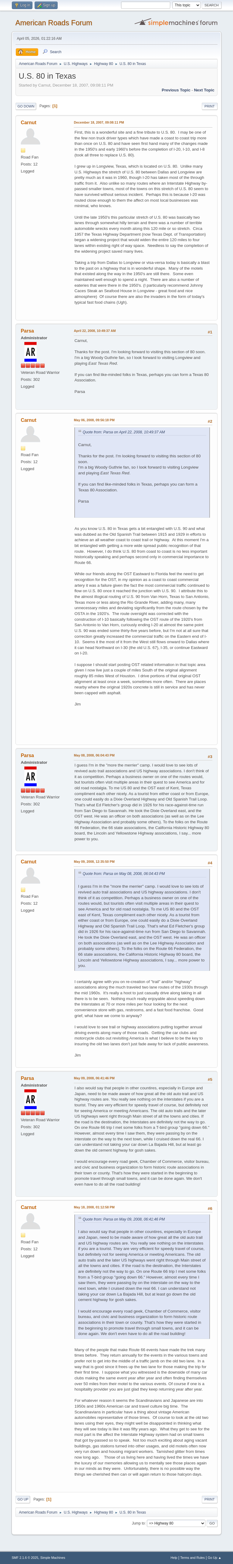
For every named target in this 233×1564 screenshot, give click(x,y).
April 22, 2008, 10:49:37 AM (95, 331)
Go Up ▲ (214, 1557)
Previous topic (176, 90)
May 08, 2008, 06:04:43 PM (94, 755)
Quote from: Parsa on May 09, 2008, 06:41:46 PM (124, 1219)
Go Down (25, 106)
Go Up (22, 1499)
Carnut (28, 122)
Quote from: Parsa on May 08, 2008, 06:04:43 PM (124, 874)
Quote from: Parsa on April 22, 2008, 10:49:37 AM (124, 432)
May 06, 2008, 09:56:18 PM (94, 420)
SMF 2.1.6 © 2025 (25, 1557)
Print (209, 106)
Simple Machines (52, 1557)
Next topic (204, 90)
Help (174, 1557)
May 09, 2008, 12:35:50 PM (94, 861)
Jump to (138, 1523)
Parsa (27, 330)
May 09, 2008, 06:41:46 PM (94, 1078)
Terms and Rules (192, 1557)
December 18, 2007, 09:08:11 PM (99, 122)
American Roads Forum (53, 23)
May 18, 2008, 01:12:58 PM (94, 1207)
